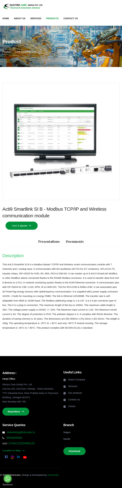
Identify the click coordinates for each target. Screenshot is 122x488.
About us (19, 18)
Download (74, 451)
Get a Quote (20, 225)
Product (6, 51)
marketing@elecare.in (21, 432)
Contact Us (74, 399)
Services (35, 18)
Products (52, 18)
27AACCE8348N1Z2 (21, 443)
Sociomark (53, 475)
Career (71, 406)
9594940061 (14, 437)
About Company (76, 379)
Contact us (70, 18)
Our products (75, 392)
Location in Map (13, 450)
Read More (16, 411)
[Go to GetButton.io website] (8, 485)
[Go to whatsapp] (8, 479)
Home (5, 18)
